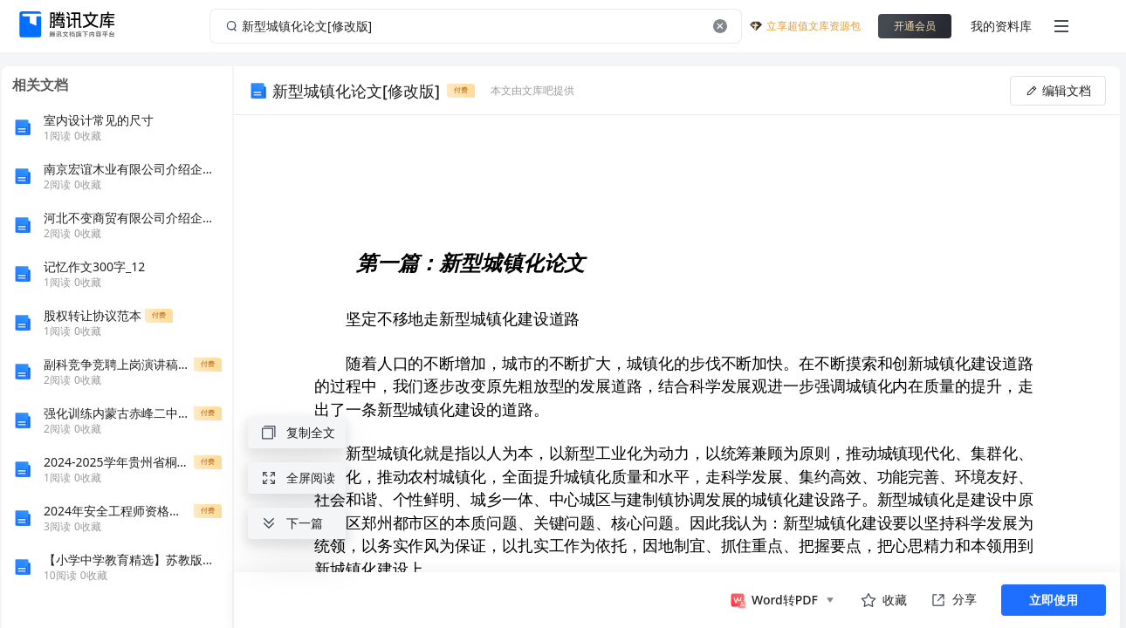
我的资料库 (1001, 25)
